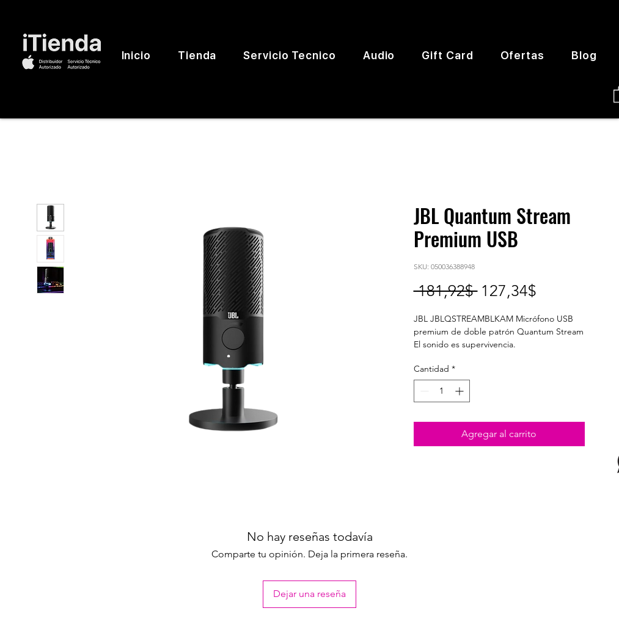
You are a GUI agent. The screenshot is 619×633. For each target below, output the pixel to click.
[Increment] (460, 391)
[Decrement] (423, 391)
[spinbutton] (442, 391)
